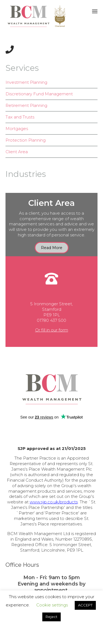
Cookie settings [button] (52, 605)
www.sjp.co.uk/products (54, 501)
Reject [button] (51, 616)
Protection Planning (25, 140)
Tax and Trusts (19, 117)
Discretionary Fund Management (39, 93)
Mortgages (16, 128)
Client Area (16, 151)
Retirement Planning (26, 105)
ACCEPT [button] (85, 605)
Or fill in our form (51, 330)
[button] (52, 247)
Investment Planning (26, 82)
